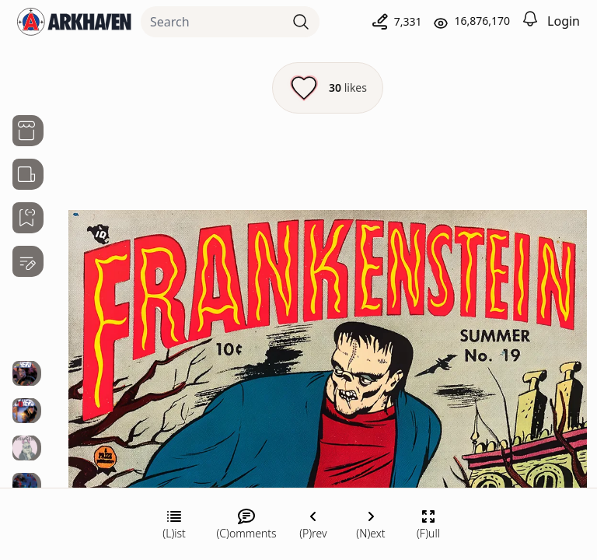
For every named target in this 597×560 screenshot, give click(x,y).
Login (563, 21)
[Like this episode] (327, 88)
